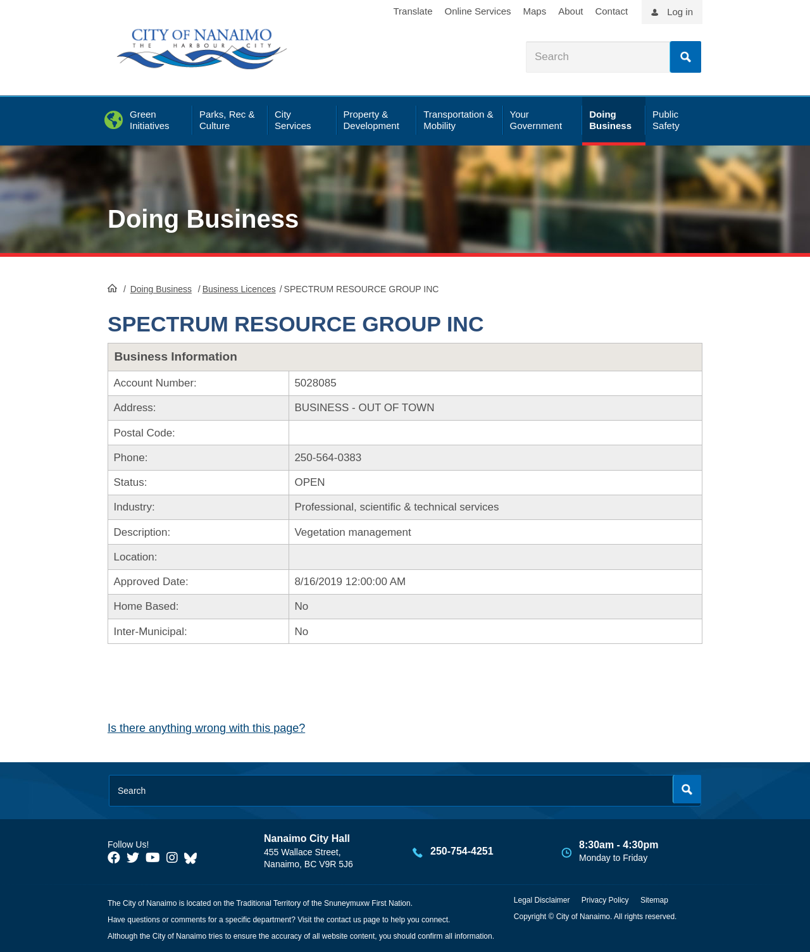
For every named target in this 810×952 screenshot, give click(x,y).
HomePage (112, 287)
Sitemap (654, 900)
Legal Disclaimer (542, 900)
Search (685, 57)
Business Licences (239, 289)
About (570, 11)
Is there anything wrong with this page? (206, 728)
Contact (611, 11)
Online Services (477, 11)
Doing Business (203, 219)
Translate (413, 11)
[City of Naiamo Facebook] (114, 857)
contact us (344, 919)
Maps (535, 11)
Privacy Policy (605, 900)
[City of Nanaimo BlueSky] (193, 857)
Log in (680, 11)
